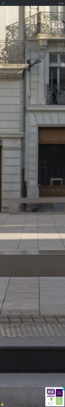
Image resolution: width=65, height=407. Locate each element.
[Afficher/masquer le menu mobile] (62, 3)
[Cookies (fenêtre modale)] (2, 404)
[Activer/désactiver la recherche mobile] (59, 3)
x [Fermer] (63, 388)
